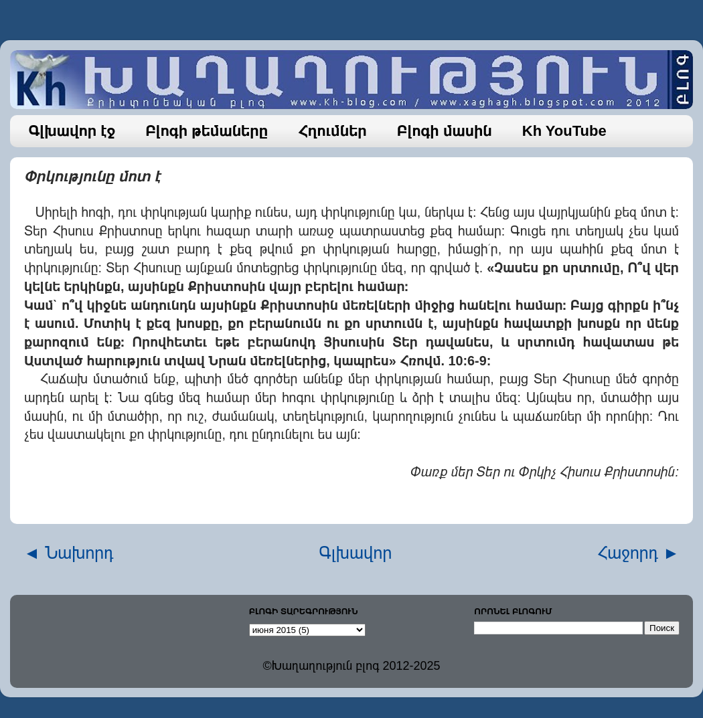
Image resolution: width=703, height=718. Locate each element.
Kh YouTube (564, 130)
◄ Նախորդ (68, 552)
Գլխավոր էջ (72, 130)
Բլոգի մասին (444, 130)
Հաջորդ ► (638, 552)
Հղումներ (332, 130)
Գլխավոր (355, 552)
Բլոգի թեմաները (206, 130)
